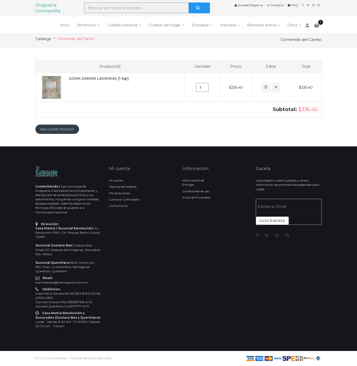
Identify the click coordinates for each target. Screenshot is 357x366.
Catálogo (43, 39)
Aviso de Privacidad (196, 197)
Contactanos (118, 206)
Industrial (228, 25)
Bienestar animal (261, 25)
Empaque (200, 25)
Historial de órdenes (123, 187)
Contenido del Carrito (76, 39)
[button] (265, 87)
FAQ (292, 5)
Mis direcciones (119, 193)
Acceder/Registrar (248, 5)
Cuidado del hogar (165, 25)
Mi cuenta (116, 180)
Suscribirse (272, 221)
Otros (292, 25)
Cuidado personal (122, 25)
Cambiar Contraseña (124, 199)
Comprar (275, 5)
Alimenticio (86, 25)
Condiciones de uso (195, 191)
